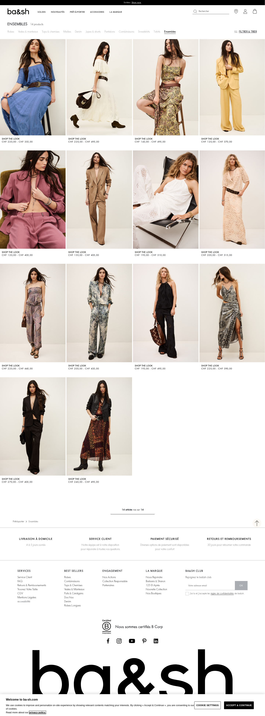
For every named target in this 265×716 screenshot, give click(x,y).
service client (24, 577)
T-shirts (157, 31)
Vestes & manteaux (28, 31)
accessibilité (23, 601)
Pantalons (109, 31)
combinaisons (72, 581)
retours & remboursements (31, 585)
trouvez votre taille (27, 589)
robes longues (72, 605)
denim (67, 601)
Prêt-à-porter (18, 521)
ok (241, 585)
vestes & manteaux (74, 589)
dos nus (68, 597)
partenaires (108, 585)
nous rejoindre (154, 577)
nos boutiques (153, 593)
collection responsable (114, 581)
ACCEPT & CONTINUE (239, 705)
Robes (11, 31)
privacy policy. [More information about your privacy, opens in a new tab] (37, 712)
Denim (78, 31)
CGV (20, 593)
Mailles (67, 31)
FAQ (19, 581)
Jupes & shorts (93, 31)
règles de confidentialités (222, 593)
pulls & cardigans (73, 593)
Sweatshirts (144, 31)
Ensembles (170, 31)
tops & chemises (73, 585)
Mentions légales (26, 597)
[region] (132, 705)
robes (67, 577)
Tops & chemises (50, 31)
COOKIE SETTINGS (207, 705)
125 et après (153, 585)
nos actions (109, 577)
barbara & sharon (155, 581)
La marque (116, 12)
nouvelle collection (156, 589)
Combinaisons (126, 31)
